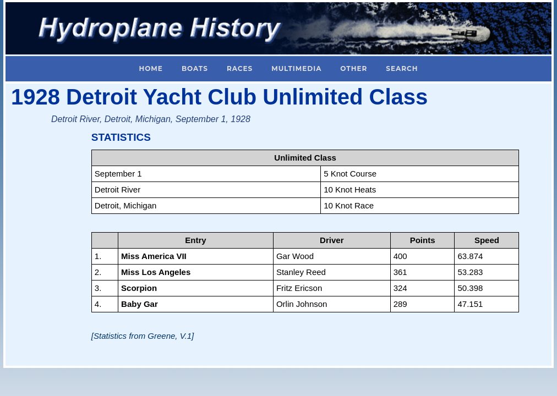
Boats (195, 68)
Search (402, 68)
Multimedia (296, 68)
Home (151, 68)
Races (240, 68)
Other (353, 68)
